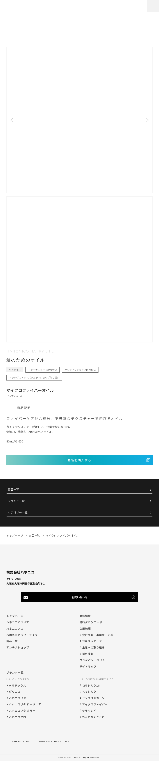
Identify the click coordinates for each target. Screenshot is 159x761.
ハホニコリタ (17, 698)
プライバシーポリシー (94, 660)
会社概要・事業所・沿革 (98, 635)
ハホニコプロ (14, 628)
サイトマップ (88, 666)
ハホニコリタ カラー (22, 710)
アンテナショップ (17, 647)
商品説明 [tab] (24, 408)
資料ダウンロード (91, 622)
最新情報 (85, 616)
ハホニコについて (17, 622)
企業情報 (85, 628)
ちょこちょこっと (93, 717)
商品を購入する (79, 460)
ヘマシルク (89, 691)
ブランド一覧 (16, 501)
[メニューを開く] (153, 6)
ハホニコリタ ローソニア (25, 704)
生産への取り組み (93, 647)
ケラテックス (17, 685)
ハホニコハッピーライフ (22, 635)
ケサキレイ (89, 710)
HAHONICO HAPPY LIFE (97, 679)
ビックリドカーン (93, 698)
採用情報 (88, 653)
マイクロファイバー (95, 704)
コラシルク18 (91, 685)
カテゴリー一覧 (18, 512)
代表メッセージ (92, 641)
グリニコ (14, 691)
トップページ (14, 616)
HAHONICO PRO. (18, 679)
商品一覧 (13, 489)
